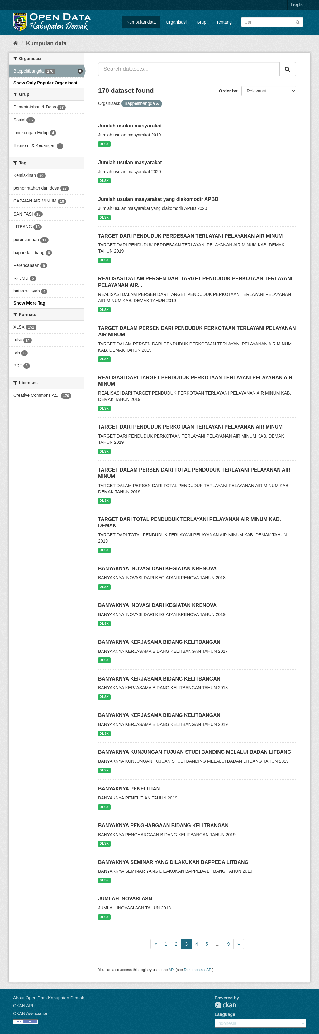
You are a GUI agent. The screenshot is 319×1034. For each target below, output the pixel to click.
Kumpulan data (141, 22)
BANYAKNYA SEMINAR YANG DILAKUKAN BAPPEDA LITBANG (173, 862)
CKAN (225, 1005)
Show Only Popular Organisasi (45, 82)
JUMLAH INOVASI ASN (125, 898)
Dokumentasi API (198, 970)
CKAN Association (31, 1013)
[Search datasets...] (189, 69)
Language (225, 1014)
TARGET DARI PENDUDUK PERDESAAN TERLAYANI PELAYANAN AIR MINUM (190, 236)
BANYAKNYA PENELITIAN (129, 788)
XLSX (104, 144)
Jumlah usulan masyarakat (130, 125)
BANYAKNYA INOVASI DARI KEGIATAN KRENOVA (157, 568)
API (171, 970)
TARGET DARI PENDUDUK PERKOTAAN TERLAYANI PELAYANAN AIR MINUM (190, 426)
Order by (228, 90)
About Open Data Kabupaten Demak (48, 997)
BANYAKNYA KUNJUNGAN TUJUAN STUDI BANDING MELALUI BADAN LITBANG (194, 752)
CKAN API (23, 1005)
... (218, 944)
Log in (297, 4)
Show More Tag (29, 303)
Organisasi (176, 22)
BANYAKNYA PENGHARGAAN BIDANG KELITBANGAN (163, 825)
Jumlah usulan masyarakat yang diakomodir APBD (158, 199)
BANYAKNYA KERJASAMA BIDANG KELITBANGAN (159, 642)
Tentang (224, 22)
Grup (201, 22)
